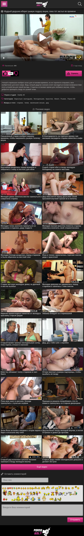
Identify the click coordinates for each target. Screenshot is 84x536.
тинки (26, 103)
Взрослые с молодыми (23, 99)
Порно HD (71, 99)
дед (47, 103)
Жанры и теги (9, 103)
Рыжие (63, 99)
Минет (56, 99)
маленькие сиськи (37, 103)
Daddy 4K (21, 95)
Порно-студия (10, 95)
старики (20, 103)
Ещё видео (42, 467)
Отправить (75, 520)
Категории (8, 99)
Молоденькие (39, 99)
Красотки (49, 99)
